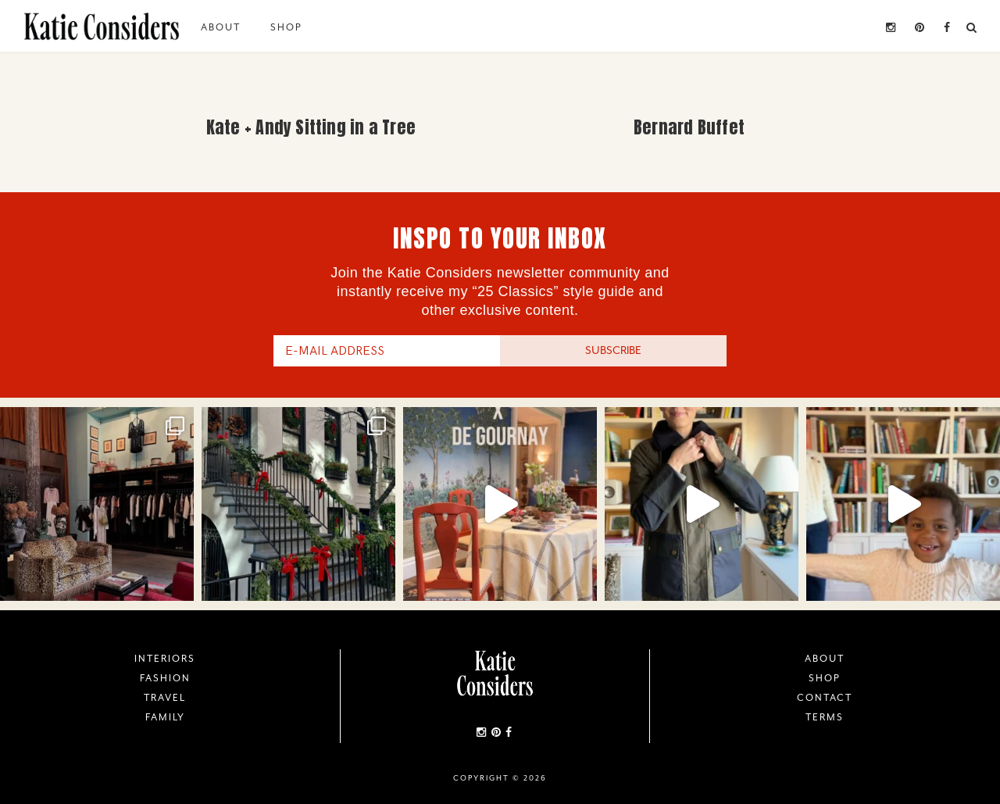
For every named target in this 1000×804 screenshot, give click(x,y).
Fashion (165, 678)
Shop (286, 27)
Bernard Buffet (689, 127)
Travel (165, 697)
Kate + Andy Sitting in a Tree (311, 127)
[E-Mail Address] (386, 350)
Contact (824, 697)
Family (165, 717)
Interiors (164, 658)
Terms (824, 717)
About (221, 27)
